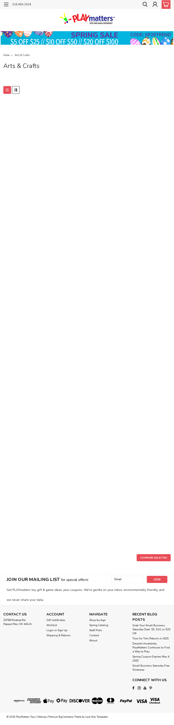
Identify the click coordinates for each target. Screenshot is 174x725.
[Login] (155, 4)
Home (6, 55)
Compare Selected (153, 557)
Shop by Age (97, 620)
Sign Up (62, 630)
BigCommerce (66, 717)
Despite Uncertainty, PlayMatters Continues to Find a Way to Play (151, 647)
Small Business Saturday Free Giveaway (150, 667)
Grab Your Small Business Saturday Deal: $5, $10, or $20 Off (151, 629)
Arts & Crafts (22, 55)
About (93, 640)
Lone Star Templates (96, 717)
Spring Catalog (98, 625)
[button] (87, 38)
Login (50, 630)
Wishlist (51, 625)
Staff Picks (95, 630)
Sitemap (41, 717)
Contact (94, 635)
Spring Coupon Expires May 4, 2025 (151, 658)
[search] (145, 4)
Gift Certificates (55, 620)
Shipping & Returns (58, 635)
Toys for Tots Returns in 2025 (150, 638)
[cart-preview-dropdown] (165, 4)
